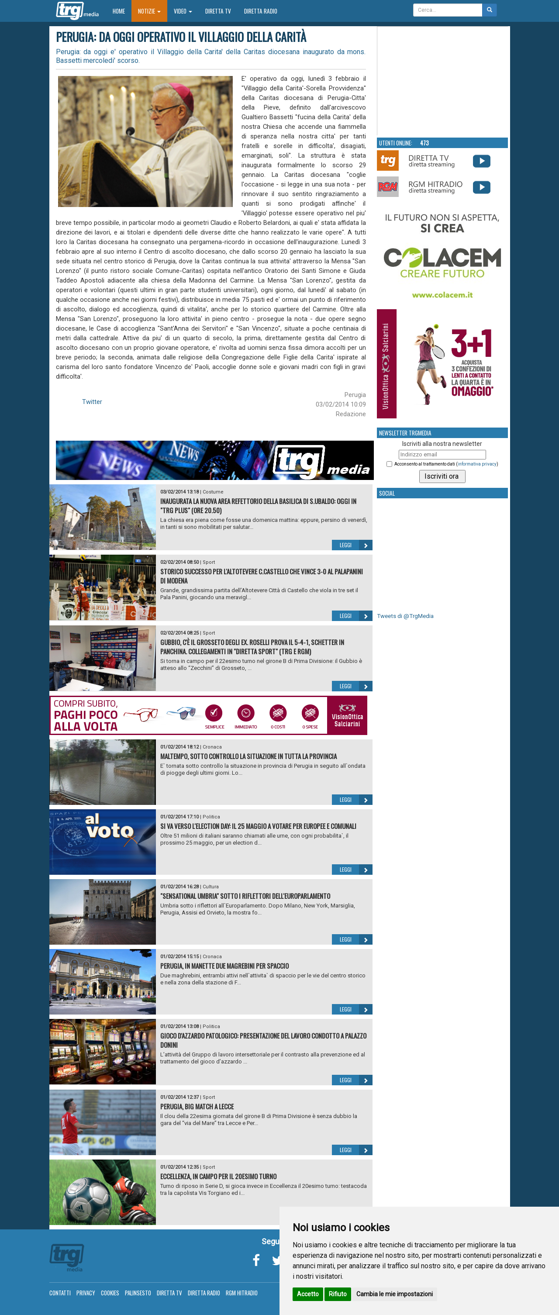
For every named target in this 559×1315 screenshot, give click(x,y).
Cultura (211, 887)
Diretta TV (218, 11)
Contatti (60, 1292)
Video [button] (183, 11)
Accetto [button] (308, 1294)
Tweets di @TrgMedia (405, 616)
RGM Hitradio (242, 1292)
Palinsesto (138, 1292)
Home (122, 10)
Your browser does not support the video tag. (442, 81)
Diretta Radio (260, 11)
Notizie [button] (149, 11)
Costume (213, 492)
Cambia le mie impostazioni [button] (394, 1294)
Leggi (356, 545)
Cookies (110, 1292)
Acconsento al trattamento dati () (446, 464)
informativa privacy (477, 464)
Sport (209, 562)
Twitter (92, 402)
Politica (211, 817)
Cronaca (212, 747)
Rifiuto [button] (338, 1294)
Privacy (85, 1292)
